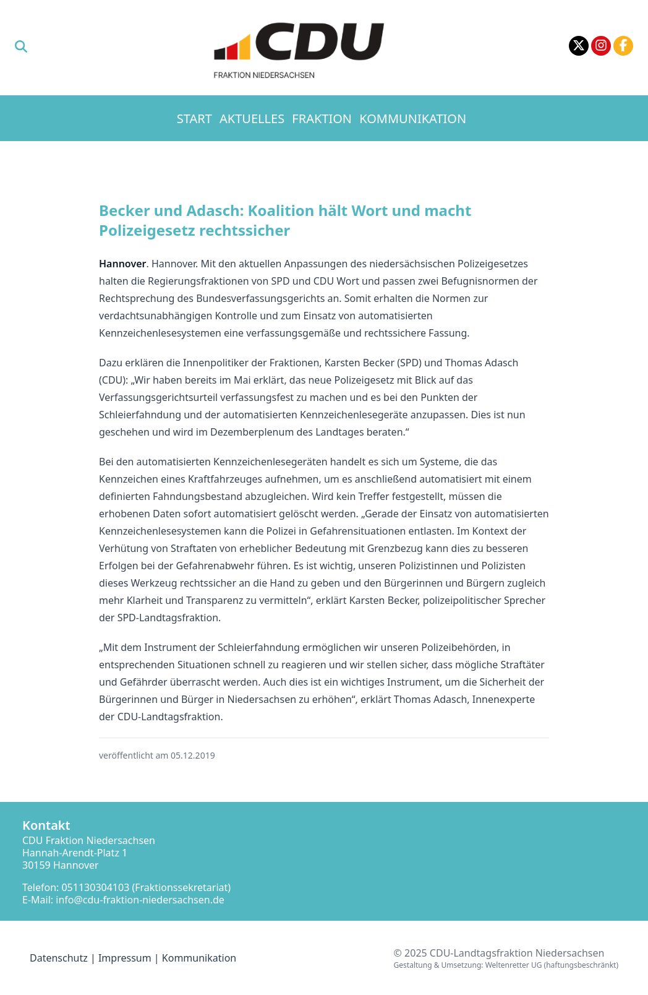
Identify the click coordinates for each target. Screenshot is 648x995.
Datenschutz (59, 958)
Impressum (124, 958)
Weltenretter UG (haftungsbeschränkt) (551, 965)
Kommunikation (412, 118)
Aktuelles (252, 118)
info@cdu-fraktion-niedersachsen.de (140, 900)
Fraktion (322, 118)
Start (194, 118)
